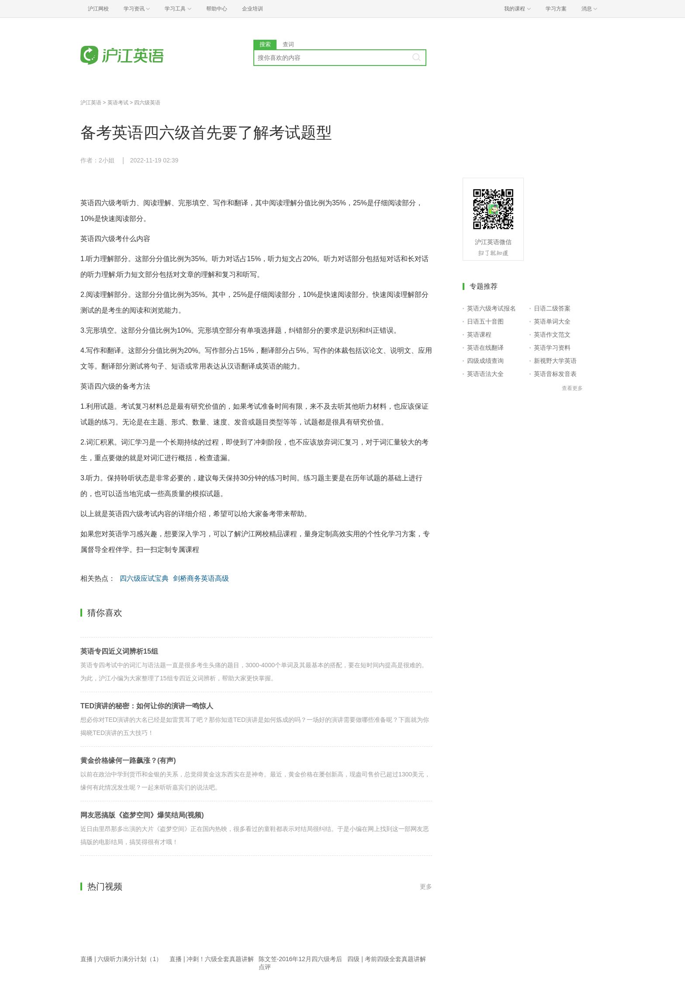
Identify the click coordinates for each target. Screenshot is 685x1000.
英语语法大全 (485, 373)
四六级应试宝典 (144, 578)
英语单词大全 (552, 321)
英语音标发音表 (555, 373)
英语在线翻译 (485, 347)
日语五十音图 (485, 321)
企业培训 (252, 9)
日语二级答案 (552, 308)
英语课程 (479, 334)
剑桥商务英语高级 (201, 578)
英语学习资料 (552, 347)
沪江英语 (90, 103)
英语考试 (117, 103)
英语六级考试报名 (491, 308)
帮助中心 (216, 9)
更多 (426, 886)
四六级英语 (147, 103)
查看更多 (572, 388)
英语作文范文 (552, 334)
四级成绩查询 (485, 360)
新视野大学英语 (555, 360)
